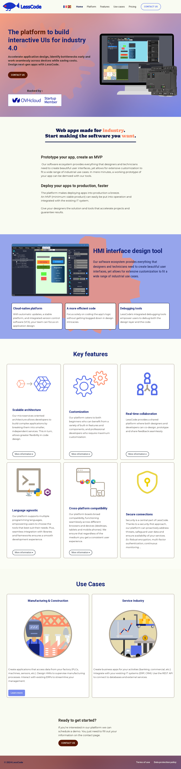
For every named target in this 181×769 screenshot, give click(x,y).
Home (79, 6)
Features (105, 6)
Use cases (119, 6)
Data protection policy (165, 762)
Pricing (132, 6)
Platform (91, 6)
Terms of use (143, 762)
